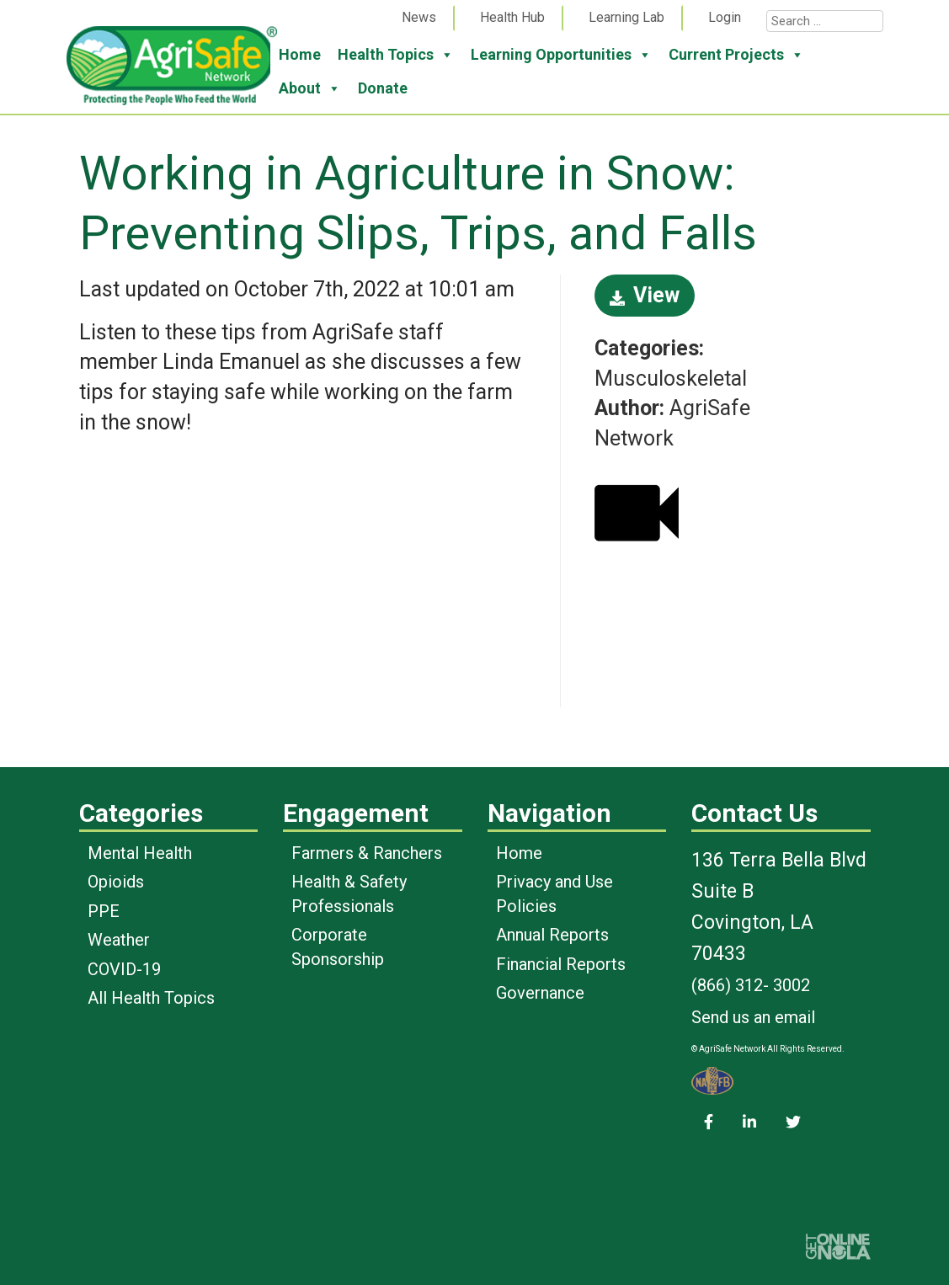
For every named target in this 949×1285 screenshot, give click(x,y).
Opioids (116, 882)
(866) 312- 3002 (750, 985)
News (419, 17)
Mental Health (140, 853)
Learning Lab (626, 17)
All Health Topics (151, 998)
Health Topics (396, 55)
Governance (540, 993)
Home (300, 54)
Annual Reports (552, 935)
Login (724, 17)
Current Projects (736, 55)
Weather (119, 940)
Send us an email (753, 1017)
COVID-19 (124, 969)
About (310, 88)
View (645, 295)
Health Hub (512, 17)
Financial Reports (561, 964)
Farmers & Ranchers (366, 853)
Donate (383, 88)
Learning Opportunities (561, 55)
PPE (104, 911)
